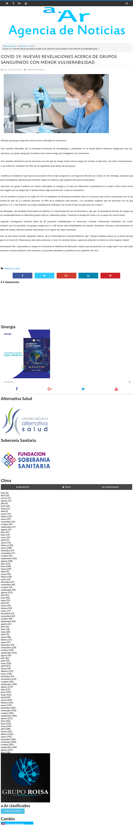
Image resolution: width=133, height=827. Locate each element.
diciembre (5, 550)
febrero (4, 516)
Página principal (9, 46)
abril (3, 495)
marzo (4, 498)
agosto (4, 500)
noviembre (6, 521)
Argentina (22, 46)
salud (31, 46)
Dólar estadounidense (15, 824)
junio (3, 493)
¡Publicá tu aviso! (12, 811)
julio (3, 503)
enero (3, 519)
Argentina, (32, 70)
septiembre (6, 527)
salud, (41, 70)
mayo (3, 508)
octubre (4, 524)
